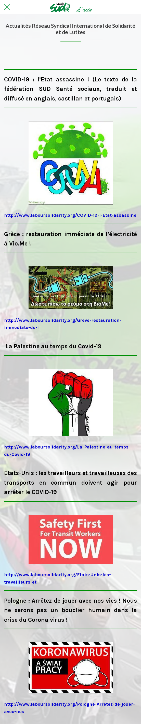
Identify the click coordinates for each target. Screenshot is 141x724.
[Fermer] (7, 7)
